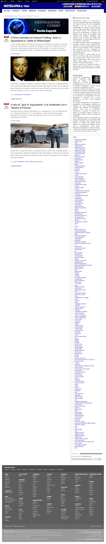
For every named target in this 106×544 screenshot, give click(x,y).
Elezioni (19, 1)
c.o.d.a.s (77, 172)
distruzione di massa (80, 218)
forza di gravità (79, 256)
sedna (76, 384)
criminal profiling (79, 200)
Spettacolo (70, 11)
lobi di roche (78, 288)
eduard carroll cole (80, 229)
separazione (78, 389)
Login (102, 1)
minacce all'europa (80, 307)
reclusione (77, 364)
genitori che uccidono (80, 260)
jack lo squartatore (80, 280)
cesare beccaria (79, 177)
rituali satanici (78, 370)
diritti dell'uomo (79, 214)
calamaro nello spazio (81, 173)
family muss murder (80, 248)
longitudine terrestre (80, 290)
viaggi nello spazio (80, 435)
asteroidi (77, 155)
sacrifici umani (79, 375)
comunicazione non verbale (82, 190)
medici (76, 302)
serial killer (78, 390)
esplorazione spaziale (81, 242)
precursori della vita (80, 358)
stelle (76, 410)
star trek (77, 407)
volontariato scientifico (81, 445)
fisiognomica (78, 254)
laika (76, 285)
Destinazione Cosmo (81, 18)
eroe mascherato (79, 237)
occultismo (78, 321)
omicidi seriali (78, 328)
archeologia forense (80, 152)
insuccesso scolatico (80, 277)
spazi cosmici (78, 404)
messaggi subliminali (80, 304)
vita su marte (78, 443)
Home (5, 1)
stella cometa (78, 409)
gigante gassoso (79, 266)
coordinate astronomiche (81, 195)
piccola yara (78, 352)
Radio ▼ (35, 1)
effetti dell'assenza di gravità (82, 232)
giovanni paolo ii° (79, 268)
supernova (77, 418)
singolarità (77, 395)
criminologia (78, 201)
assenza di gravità (80, 153)
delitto (76, 209)
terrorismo (77, 420)
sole (76, 400)
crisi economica (79, 203)
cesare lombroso (79, 178)
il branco (77, 273)
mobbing (77, 310)
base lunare (78, 158)
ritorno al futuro (79, 367)
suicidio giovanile (79, 415)
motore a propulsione (80, 316)
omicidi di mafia (79, 325)
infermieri (77, 276)
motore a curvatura (80, 314)
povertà (77, 356)
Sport (60, 11)
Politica (7, 11)
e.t (75, 225)
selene (76, 386)
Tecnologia (82, 11)
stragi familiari (78, 414)
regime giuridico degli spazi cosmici (84, 366)
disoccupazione (79, 217)
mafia (76, 296)
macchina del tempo (80, 293)
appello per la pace (80, 150)
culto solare (78, 204)
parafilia (77, 339)
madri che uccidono (80, 294)
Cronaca (16, 11)
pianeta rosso (78, 345)
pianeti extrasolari (79, 350)
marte (76, 299)
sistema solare (79, 397)
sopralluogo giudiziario (81, 401)
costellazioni (78, 198)
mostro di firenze (79, 313)
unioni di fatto (78, 429)
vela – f (77, 431)
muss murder (78, 319)
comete (77, 189)
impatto (77, 274)
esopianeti (77, 240)
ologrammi (77, 322)
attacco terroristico (80, 156)
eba (76, 228)
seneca (77, 387)
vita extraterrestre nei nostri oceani (84, 441)
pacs (76, 338)
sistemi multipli (79, 398)
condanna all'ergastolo (81, 192)
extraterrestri (78, 246)
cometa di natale (79, 187)
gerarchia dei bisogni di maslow (83, 265)
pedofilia (77, 342)
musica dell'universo (80, 318)
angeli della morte (79, 147)
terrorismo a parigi (80, 421)
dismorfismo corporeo (81, 215)
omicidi (76, 324)
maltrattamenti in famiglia (81, 297)
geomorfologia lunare (80, 263)
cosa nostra (78, 197)
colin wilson (78, 183)
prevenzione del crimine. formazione (85, 359)
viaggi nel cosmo (79, 432)
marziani (77, 300)
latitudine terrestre (80, 287)
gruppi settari (78, 271)
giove (76, 270)
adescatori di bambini (80, 139)
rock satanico (78, 373)
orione (76, 335)
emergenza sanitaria (80, 235)
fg (75, 251)
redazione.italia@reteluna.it (94, 539)
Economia (42, 11)
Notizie (12, 1)
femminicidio (78, 249)
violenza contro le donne (81, 438)
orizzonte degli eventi (80, 336)
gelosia (77, 259)
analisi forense (79, 146)
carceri (76, 175)
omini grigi (77, 331)
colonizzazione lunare (81, 184)
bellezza (77, 161)
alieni (76, 142)
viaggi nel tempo (79, 434)
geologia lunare (79, 262)
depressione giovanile (81, 212)
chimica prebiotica (80, 180)
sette (76, 392)
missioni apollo (79, 308)
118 (76, 448)
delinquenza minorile (80, 208)
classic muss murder (80, 181)
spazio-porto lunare (80, 406)
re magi (77, 362)
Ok (99, 459)
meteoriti (77, 305)
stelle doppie (78, 412)
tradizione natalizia (80, 424)
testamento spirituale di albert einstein (85, 423)
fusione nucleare (79, 257)
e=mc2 (76, 226)
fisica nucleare (79, 252)
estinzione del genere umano (83, 243)
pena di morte (78, 344)
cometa (77, 186)
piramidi (77, 355)
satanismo (77, 380)
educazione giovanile (80, 231)
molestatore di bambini (81, 311)
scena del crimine (79, 381)
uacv (76, 426)
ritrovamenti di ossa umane (82, 369)
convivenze (78, 194)
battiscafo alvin (79, 160)
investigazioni (78, 279)
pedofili (77, 341)
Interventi (52, 11)
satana (76, 378)
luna (76, 291)
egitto (76, 234)
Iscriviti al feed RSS (92, 1)
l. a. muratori (78, 283)
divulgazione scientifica (81, 221)
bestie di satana (79, 163)
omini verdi (78, 333)
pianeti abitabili (79, 347)
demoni (77, 211)
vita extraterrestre (79, 440)
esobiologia (78, 239)
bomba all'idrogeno (80, 166)
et (75, 245)
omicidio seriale (79, 330)
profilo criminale (79, 361)
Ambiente (32, 11)
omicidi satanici (79, 327)
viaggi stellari (78, 437)
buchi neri (77, 169)
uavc (76, 428)
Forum (27, 1)
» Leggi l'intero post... (16, 98)
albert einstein (78, 141)
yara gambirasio (79, 446)
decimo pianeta (79, 206)
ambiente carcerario (80, 144)
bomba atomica (79, 167)
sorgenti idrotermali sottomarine (83, 403)
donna (76, 223)
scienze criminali (79, 383)
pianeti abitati (78, 349)
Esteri (24, 11)
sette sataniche (79, 393)
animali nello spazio (80, 149)
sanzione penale (79, 376)
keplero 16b (78, 282)
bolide (76, 164)
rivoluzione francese (80, 372)
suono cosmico (79, 417)
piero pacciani (78, 353)
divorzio (77, 220)
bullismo (77, 170)
